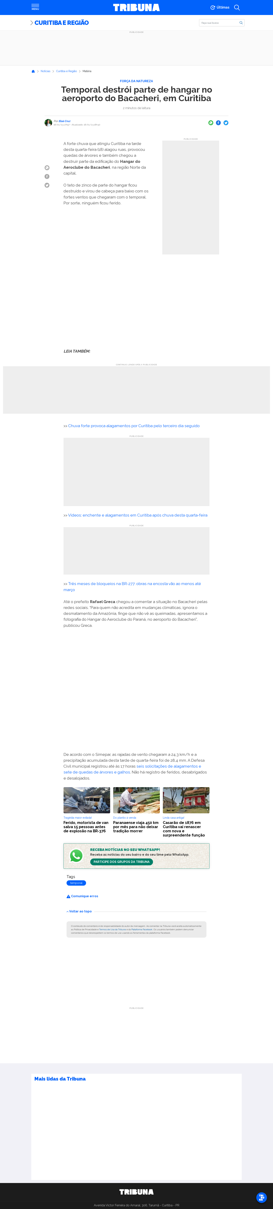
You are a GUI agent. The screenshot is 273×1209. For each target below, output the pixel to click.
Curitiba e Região (62, 22)
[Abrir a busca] (237, 7)
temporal (76, 883)
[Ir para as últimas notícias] (219, 7)
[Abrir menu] (35, 7)
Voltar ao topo (79, 911)
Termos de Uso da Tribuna (112, 929)
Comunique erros (82, 896)
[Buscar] (222, 22)
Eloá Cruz (64, 121)
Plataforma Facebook (141, 929)
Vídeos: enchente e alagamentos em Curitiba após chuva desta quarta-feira (137, 515)
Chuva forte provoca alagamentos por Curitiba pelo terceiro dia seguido (134, 425)
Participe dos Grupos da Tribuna (122, 862)
